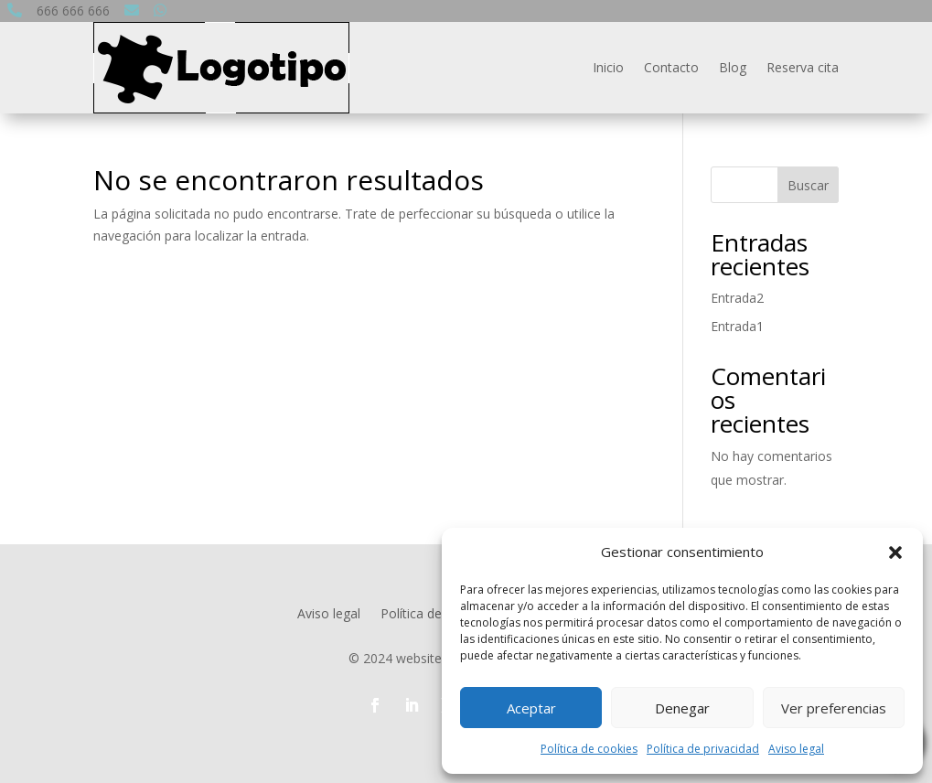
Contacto (671, 67)
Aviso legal (796, 748)
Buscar (808, 185)
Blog (732, 67)
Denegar (682, 708)
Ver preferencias (833, 708)
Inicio (608, 67)
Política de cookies (589, 748)
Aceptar (531, 708)
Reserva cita (802, 67)
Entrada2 (737, 297)
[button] (895, 552)
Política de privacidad (703, 748)
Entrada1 (737, 326)
